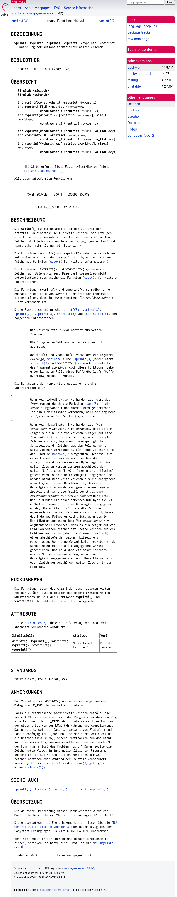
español (134, 117)
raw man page (138, 39)
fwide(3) (55, 261)
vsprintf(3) (93, 314)
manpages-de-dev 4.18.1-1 (79, 868)
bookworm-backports (143, 74)
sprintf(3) (55, 359)
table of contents (142, 50)
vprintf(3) (91, 309)
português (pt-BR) (141, 135)
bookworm (20, 13)
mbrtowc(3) (60, 454)
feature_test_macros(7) (43, 171)
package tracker (139, 32)
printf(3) (71, 309)
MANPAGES (18, 1)
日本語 (133, 129)
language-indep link (142, 26)
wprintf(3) (20, 20)
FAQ (57, 8)
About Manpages (37, 8)
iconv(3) (81, 763)
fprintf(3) (23, 314)
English (133, 110)
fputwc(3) (42, 789)
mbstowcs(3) (34, 767)
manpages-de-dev (39, 13)
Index (17, 8)
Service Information (79, 8)
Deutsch (134, 104)
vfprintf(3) (44, 314)
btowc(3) (91, 403)
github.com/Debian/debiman (54, 889)
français (134, 123)
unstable (134, 86)
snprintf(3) (66, 314)
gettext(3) (55, 763)
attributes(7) (36, 623)
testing (133, 80)
